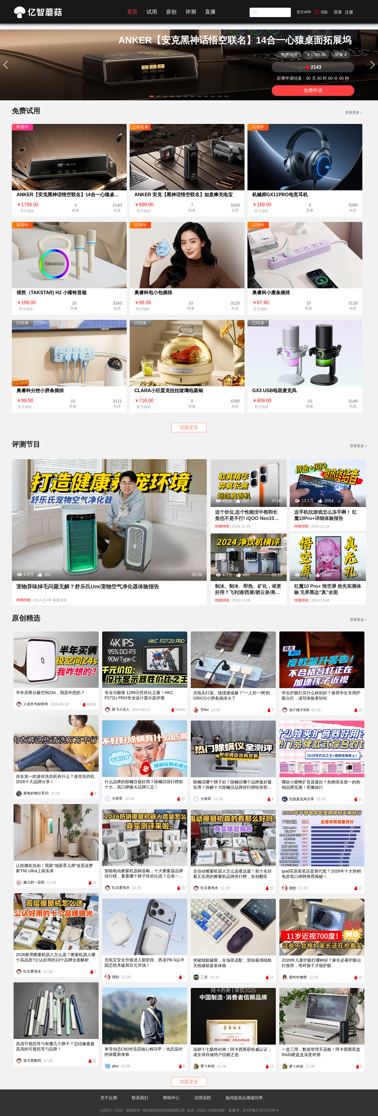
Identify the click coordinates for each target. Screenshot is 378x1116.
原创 (171, 12)
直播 (210, 12)
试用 (151, 12)
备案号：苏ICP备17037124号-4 (253, 1110)
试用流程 (202, 1097)
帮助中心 (171, 1097)
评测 (190, 12)
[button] (151, 96)
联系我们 (140, 1097)
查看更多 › (353, 112)
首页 (132, 12)
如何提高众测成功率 (244, 1097)
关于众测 (108, 1097)
